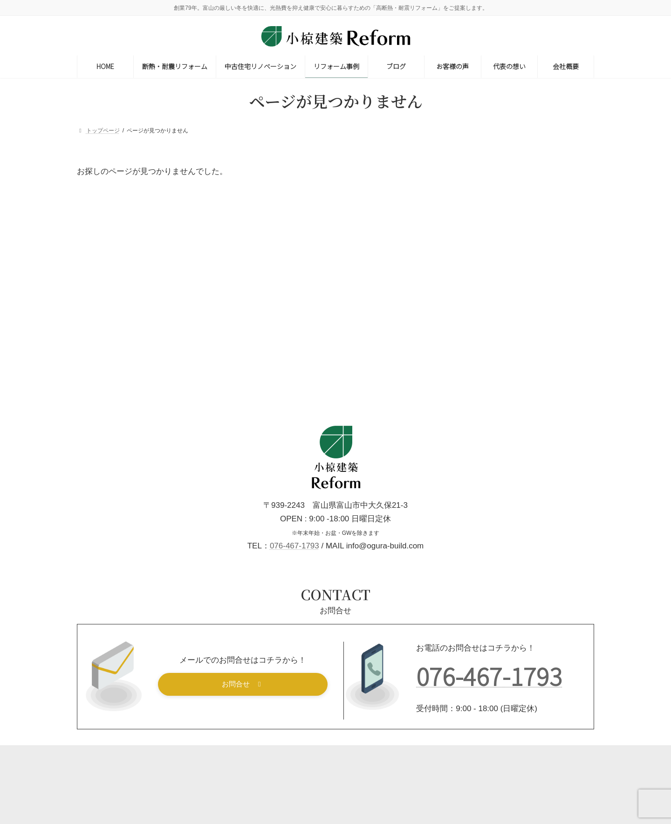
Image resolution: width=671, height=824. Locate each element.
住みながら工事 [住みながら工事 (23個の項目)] (479, 281)
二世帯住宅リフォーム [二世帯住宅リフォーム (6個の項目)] (536, 267)
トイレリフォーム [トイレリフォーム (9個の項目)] (552, 253)
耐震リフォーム (522, 197)
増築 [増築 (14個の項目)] (490, 309)
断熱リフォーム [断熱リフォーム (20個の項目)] (547, 364)
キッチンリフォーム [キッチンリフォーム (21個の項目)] (485, 253)
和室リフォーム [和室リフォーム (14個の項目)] (539, 295)
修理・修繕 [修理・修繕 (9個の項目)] (531, 281)
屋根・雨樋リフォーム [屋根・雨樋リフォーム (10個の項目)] (488, 350)
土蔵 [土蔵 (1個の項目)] (461, 309)
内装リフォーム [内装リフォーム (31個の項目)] (479, 295)
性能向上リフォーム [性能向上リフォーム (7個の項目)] (483, 364)
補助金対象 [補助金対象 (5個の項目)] (562, 406)
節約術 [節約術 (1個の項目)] (542, 392)
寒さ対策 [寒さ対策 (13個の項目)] (526, 336)
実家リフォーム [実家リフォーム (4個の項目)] (477, 336)
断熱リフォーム (522, 174)
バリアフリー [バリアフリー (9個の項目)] (474, 267)
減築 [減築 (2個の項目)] (461, 392)
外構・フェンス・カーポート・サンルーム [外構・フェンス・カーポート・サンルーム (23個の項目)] (515, 323)
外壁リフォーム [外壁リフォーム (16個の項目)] (535, 309)
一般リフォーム (522, 220)
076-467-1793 (294, 591)
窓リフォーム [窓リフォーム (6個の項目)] (500, 392)
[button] (243, 729)
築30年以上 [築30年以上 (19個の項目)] (473, 406)
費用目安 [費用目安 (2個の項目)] (468, 420)
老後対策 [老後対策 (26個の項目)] (518, 406)
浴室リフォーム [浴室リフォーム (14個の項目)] (560, 378)
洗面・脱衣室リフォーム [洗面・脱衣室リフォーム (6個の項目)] (489, 378)
